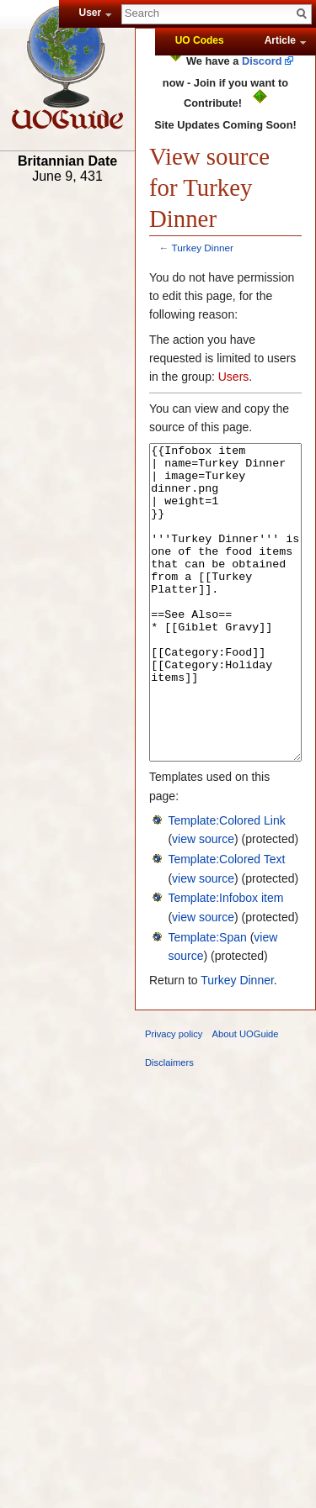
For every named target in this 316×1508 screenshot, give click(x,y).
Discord (262, 61)
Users (233, 376)
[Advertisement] (67, 451)
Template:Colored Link (226, 883)
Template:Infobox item (225, 961)
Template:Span (207, 1000)
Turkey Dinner (202, 247)
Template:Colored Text (226, 922)
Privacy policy (173, 1097)
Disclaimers (169, 1125)
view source (203, 902)
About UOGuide (245, 1097)
